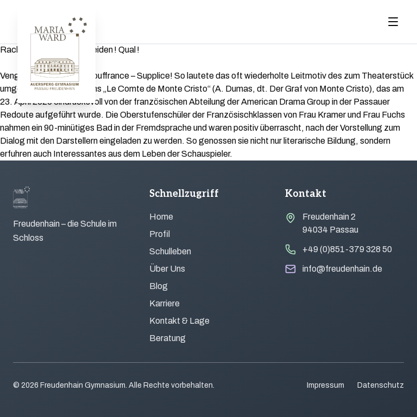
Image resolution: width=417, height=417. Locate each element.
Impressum (325, 385)
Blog (158, 286)
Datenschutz (380, 385)
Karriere (164, 303)
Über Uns (167, 268)
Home (161, 216)
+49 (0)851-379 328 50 (347, 249)
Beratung (167, 338)
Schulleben (170, 251)
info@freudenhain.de (342, 268)
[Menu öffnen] (393, 22)
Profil (159, 234)
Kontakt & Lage (179, 320)
